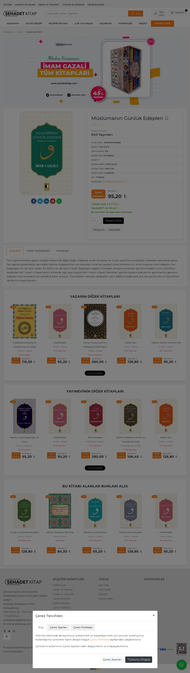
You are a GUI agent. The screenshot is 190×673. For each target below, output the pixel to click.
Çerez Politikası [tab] (82, 627)
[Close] (153, 615)
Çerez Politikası (99, 639)
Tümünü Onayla (138, 659)
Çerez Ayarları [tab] (58, 627)
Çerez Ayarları (112, 659)
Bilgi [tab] (41, 627)
